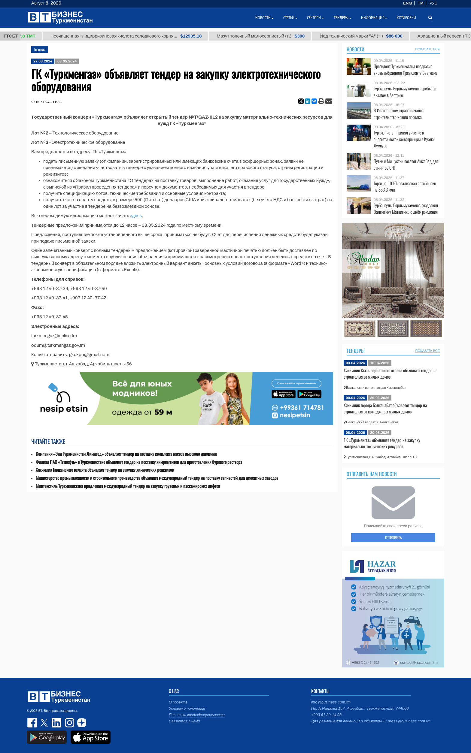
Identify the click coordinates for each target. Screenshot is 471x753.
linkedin (57, 723)
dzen (81, 723)
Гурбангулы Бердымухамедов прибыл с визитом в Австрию (405, 91)
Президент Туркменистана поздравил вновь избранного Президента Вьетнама (406, 69)
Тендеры (356, 350)
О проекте (178, 702)
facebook (33, 723)
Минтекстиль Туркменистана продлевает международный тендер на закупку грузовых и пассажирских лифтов (128, 486)
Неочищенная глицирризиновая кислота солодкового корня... (138, 36)
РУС (433, 3)
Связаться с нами (184, 721)
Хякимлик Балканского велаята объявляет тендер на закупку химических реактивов (105, 470)
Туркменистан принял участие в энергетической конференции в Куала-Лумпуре (404, 139)
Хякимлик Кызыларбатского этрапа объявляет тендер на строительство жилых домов (390, 373)
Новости (355, 49)
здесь (136, 215)
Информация (374, 17)
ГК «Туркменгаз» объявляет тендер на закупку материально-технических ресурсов (382, 443)
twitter (45, 723)
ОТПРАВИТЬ (393, 537)
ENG (407, 3)
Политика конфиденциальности (197, 715)
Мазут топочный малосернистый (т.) (273, 36)
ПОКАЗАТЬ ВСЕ (427, 49)
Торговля (39, 49)
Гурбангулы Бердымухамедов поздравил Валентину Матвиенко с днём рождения (406, 208)
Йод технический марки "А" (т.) (373, 36)
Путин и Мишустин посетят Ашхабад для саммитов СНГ (406, 164)
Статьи (290, 17)
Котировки (406, 17)
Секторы (315, 17)
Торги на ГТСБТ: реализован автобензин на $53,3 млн (405, 186)
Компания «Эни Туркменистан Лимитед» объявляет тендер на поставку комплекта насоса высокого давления (126, 454)
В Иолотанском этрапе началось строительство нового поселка (399, 113)
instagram (69, 723)
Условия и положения (187, 708)
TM (421, 3)
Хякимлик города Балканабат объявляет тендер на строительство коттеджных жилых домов (385, 408)
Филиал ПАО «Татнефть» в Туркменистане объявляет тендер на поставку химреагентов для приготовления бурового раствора (139, 462)
